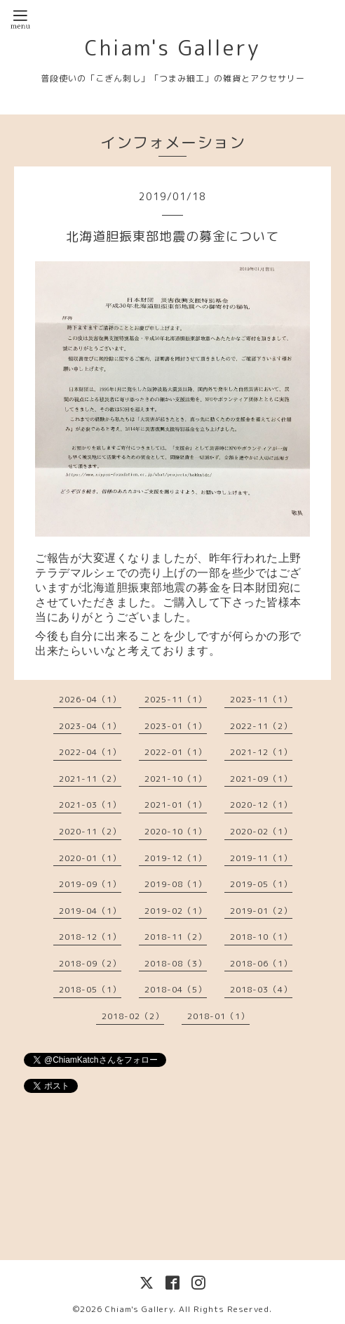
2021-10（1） (175, 779)
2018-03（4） (261, 989)
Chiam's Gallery (173, 48)
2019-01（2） (261, 911)
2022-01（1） (175, 752)
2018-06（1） (261, 963)
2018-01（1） (218, 1016)
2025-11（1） (175, 699)
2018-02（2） (133, 1016)
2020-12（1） (261, 805)
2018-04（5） (175, 989)
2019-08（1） (175, 884)
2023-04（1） (90, 726)
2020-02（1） (261, 831)
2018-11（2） (175, 937)
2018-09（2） (90, 963)
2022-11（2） (261, 726)
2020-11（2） (90, 831)
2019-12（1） (175, 858)
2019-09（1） (90, 884)
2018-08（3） (175, 963)
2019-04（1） (90, 911)
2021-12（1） (261, 752)
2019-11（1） (261, 858)
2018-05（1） (90, 989)
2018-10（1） (261, 937)
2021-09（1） (261, 779)
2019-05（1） (261, 884)
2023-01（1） (175, 726)
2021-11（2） (90, 779)
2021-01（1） (175, 805)
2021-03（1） (90, 805)
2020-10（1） (175, 831)
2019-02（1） (175, 911)
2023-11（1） (261, 699)
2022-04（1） (90, 752)
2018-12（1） (90, 937)
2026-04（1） (90, 699)
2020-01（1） (90, 858)
